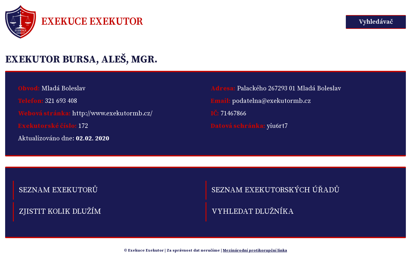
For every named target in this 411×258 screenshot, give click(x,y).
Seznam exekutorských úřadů (275, 190)
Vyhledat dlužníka (253, 211)
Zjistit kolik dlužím (60, 211)
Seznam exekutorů (58, 190)
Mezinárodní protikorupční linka (255, 250)
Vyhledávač (376, 22)
